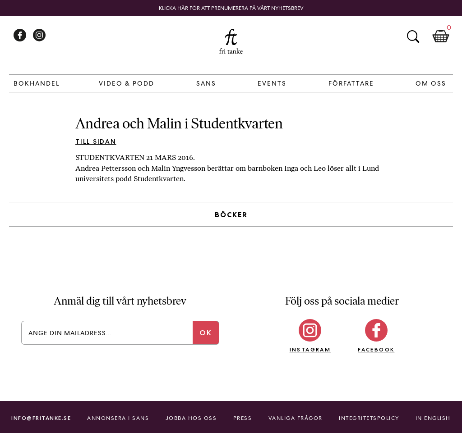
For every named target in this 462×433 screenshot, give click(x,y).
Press (242, 418)
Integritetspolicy (369, 418)
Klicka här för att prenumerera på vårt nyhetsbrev (231, 8)
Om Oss (431, 83)
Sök (412, 36)
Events (272, 83)
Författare (351, 83)
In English (433, 418)
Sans (206, 83)
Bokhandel (37, 83)
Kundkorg (440, 36)
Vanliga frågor (295, 418)
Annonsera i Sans (118, 418)
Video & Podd (126, 83)
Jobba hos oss (191, 418)
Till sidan (95, 141)
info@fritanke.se (41, 418)
